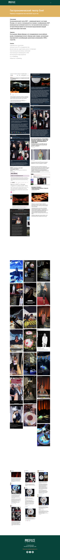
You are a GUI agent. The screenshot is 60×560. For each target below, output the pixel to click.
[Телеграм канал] (30, 552)
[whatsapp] (27, 552)
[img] (50, 3)
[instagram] (33, 552)
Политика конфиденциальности (30, 549)
